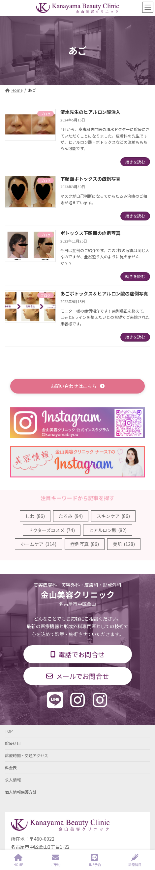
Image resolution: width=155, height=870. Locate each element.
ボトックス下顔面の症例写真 (90, 233)
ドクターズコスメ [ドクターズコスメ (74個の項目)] (51, 530)
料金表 (11, 767)
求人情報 (13, 779)
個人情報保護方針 (21, 792)
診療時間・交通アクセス (26, 755)
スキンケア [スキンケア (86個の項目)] (113, 516)
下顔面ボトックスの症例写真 (90, 178)
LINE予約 (94, 860)
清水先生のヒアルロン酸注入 (90, 112)
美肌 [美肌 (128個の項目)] (124, 544)
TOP (9, 731)
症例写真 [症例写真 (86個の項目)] (84, 544)
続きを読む (135, 162)
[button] (77, 386)
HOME (18, 860)
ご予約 (55, 860)
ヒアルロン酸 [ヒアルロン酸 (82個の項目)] (108, 530)
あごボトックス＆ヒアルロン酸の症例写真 (104, 293)
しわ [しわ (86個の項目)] (35, 516)
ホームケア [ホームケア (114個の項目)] (38, 544)
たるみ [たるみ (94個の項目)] (71, 516)
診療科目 (13, 743)
